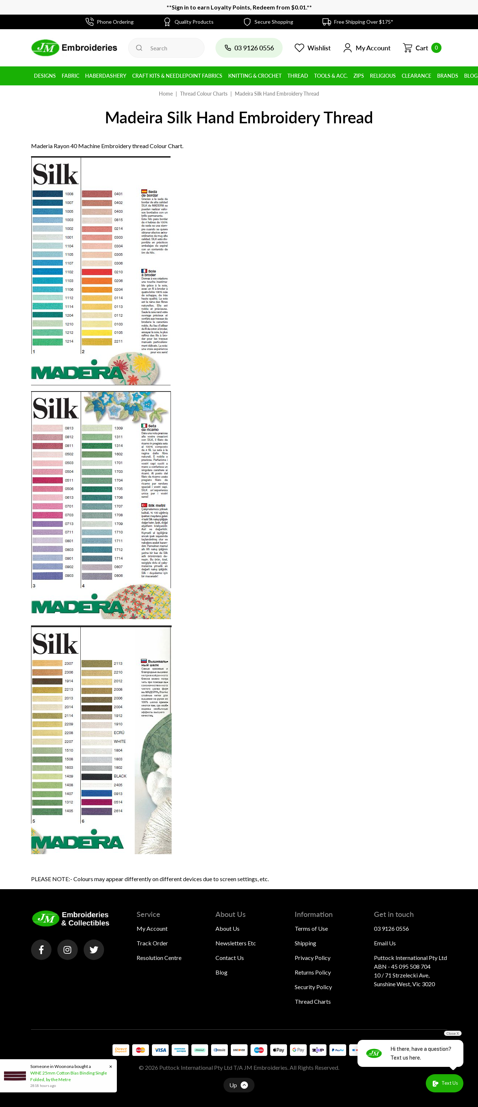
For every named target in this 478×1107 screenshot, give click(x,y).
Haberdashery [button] (105, 76)
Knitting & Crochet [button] (255, 76)
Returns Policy (313, 972)
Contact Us (229, 957)
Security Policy (313, 986)
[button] (367, 48)
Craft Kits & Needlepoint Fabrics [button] (177, 76)
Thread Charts (313, 1001)
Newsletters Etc (235, 943)
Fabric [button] (70, 76)
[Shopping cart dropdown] (422, 48)
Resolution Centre (159, 957)
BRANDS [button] (447, 76)
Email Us (385, 943)
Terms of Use (311, 928)
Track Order (152, 943)
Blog (221, 972)
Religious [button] (383, 76)
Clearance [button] (416, 76)
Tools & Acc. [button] (331, 76)
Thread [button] (297, 76)
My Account (152, 928)
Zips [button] (358, 76)
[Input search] (166, 48)
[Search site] (139, 48)
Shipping (305, 943)
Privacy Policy (312, 957)
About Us (227, 928)
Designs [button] (45, 76)
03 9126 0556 (391, 928)
